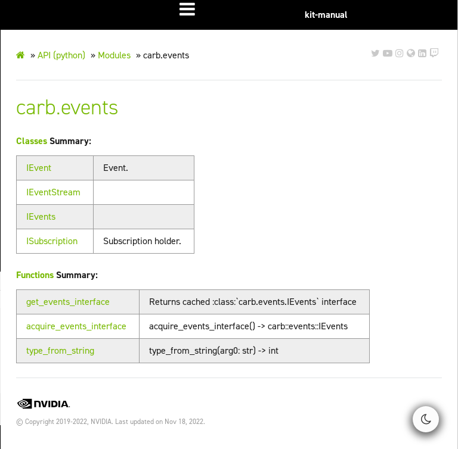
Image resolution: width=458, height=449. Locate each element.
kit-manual (326, 14)
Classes (31, 141)
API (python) (61, 55)
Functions (35, 275)
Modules (114, 55)
